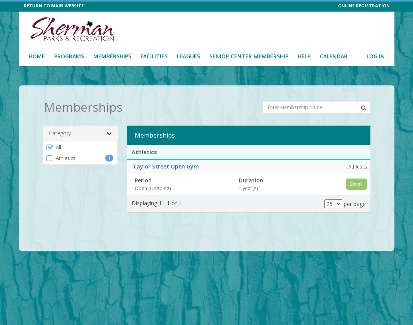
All (53, 147)
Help (304, 56)
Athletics (60, 158)
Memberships (112, 56)
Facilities (154, 56)
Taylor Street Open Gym (166, 166)
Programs (69, 56)
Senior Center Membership (248, 56)
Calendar (334, 56)
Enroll (356, 184)
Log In (376, 56)
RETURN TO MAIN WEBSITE (54, 6)
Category (80, 133)
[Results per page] (333, 203)
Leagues (188, 56)
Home (37, 56)
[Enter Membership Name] (316, 107)
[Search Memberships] (363, 107)
